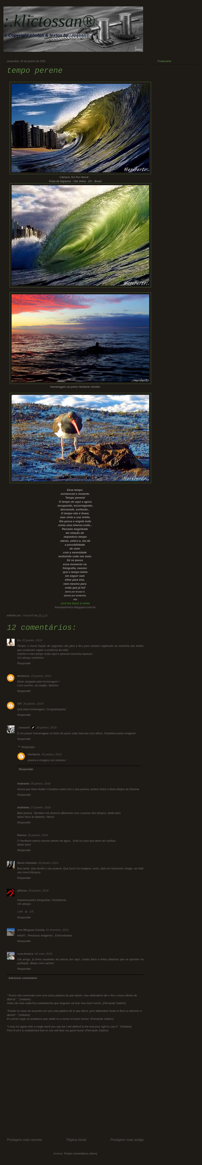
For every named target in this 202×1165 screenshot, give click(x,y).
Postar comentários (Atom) (80, 1153)
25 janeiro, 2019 (32, 640)
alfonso (22, 890)
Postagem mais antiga (127, 1140)
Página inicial (76, 1140)
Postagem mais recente (24, 1140)
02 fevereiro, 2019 (57, 929)
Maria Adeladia (27, 862)
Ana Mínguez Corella (31, 929)
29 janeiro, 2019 (38, 890)
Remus (21, 835)
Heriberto (23, 676)
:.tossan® (23, 727)
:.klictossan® (49, 20)
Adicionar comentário (22, 978)
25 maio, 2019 (43, 953)
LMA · (21, 911)
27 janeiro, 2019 (40, 807)
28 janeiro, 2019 (38, 835)
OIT (19, 703)
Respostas (28, 747)
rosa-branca (25, 953)
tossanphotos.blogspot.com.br (75, 607)
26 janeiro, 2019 (33, 703)
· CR (30, 911)
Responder (24, 663)
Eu (19, 640)
